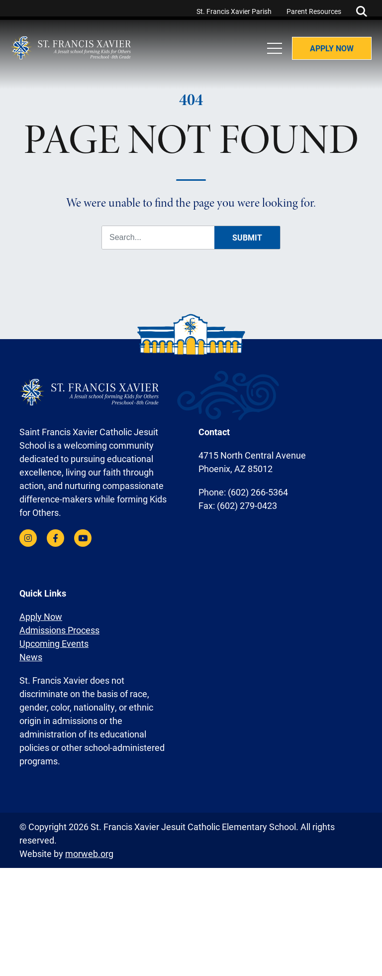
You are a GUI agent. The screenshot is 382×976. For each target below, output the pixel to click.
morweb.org (89, 849)
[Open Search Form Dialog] (361, 10)
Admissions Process (59, 625)
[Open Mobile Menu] (270, 59)
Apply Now (327, 59)
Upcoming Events (54, 639)
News (30, 652)
